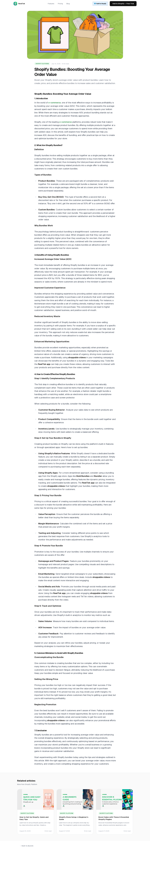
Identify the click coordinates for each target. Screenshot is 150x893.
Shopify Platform (42, 63)
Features (51, 4)
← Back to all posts (26, 846)
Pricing (60, 4)
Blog (68, 4)
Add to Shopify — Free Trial (123, 4)
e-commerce (54, 102)
